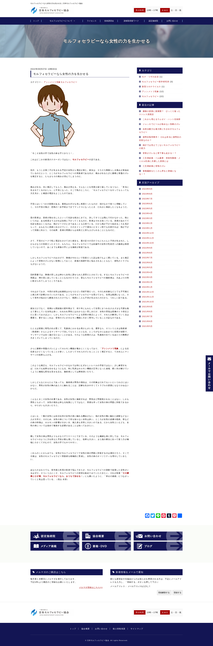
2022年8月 (147, 253)
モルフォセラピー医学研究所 (155, 82)
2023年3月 (147, 218)
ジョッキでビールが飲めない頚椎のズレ (162, 124)
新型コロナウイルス (151, 86)
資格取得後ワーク (131, 21)
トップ (36, 21)
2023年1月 (147, 228)
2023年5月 (147, 208)
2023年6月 (147, 203)
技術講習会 (109, 21)
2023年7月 (147, 199)
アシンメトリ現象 (52, 82)
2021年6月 (147, 321)
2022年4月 (147, 272)
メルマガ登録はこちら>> (91, 587)
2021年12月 (148, 292)
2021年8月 (147, 311)
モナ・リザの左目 (150, 77)
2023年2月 (147, 223)
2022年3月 (147, 277)
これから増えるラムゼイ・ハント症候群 (162, 119)
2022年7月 (147, 258)
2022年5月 (147, 267)
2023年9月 (147, 189)
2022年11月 (148, 238)
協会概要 (85, 629)
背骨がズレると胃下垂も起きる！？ (160, 153)
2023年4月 (147, 213)
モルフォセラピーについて (61, 21)
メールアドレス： (119, 586)
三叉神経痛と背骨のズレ (154, 166)
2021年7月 (147, 316)
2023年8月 (147, 194)
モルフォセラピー (69, 82)
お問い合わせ (172, 21)
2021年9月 (147, 307)
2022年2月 (147, 282)
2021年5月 (147, 326)
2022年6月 (147, 262)
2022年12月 (148, 233)
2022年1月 (147, 287)
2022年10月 (148, 243)
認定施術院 (153, 21)
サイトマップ (137, 629)
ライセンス (91, 21)
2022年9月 (147, 248)
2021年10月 (148, 302)
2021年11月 (148, 297)
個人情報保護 (119, 629)
